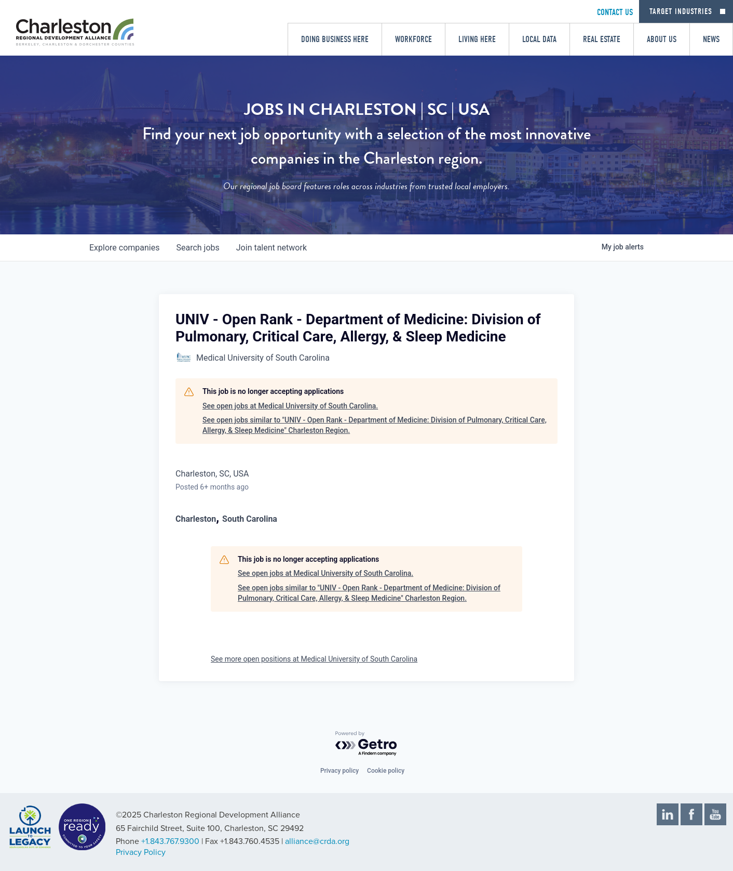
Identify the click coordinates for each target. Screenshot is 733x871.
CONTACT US (615, 12)
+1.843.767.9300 (170, 841)
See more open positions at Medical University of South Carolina (314, 659)
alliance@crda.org (317, 841)
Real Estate (601, 39)
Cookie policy (385, 770)
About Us (661, 39)
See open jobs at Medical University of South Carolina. (290, 406)
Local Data (539, 39)
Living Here (477, 39)
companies (124, 248)
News (711, 39)
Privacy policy (339, 770)
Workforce (413, 39)
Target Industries (680, 11)
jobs (197, 248)
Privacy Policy (141, 852)
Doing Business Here (335, 39)
